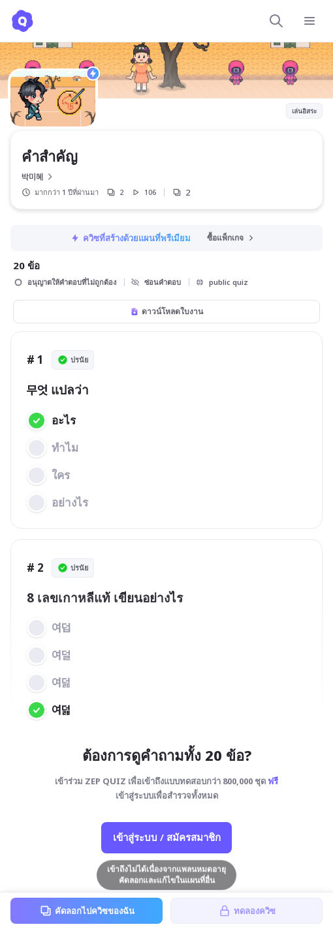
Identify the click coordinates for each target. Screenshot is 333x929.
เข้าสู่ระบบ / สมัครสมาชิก (167, 837)
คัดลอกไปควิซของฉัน (87, 910)
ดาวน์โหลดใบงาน (166, 311)
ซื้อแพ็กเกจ (231, 237)
